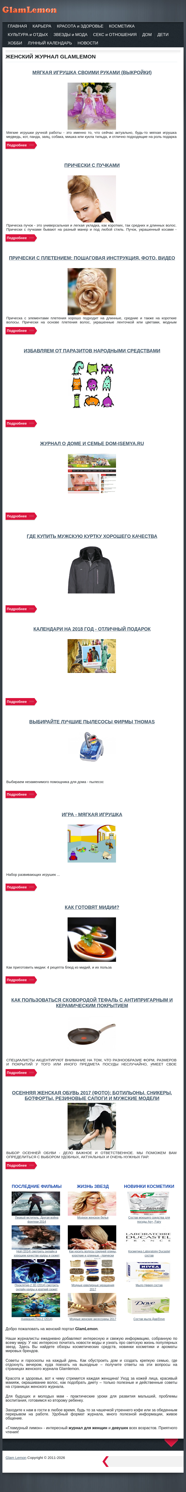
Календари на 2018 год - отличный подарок (92, 629)
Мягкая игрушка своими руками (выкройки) (92, 72)
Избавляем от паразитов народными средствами (92, 350)
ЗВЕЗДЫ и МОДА (70, 34)
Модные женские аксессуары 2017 (93, 1319)
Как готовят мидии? (92, 907)
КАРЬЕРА (41, 26)
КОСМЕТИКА (122, 26)
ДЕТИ (163, 34)
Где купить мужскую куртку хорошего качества (92, 536)
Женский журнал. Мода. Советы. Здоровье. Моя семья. (39, 10)
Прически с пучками (92, 165)
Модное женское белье (92, 1217)
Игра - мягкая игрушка (92, 814)
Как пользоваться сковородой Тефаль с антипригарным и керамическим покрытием (92, 1002)
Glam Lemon (16, 1458)
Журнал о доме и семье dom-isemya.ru (92, 443)
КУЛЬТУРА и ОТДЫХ (28, 34)
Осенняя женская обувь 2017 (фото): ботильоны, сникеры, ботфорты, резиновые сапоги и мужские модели (92, 1095)
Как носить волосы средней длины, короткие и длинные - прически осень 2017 (92, 1255)
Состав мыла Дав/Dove (149, 1319)
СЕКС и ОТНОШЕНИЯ (115, 34)
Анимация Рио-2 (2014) (37, 1319)
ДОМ (147, 34)
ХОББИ (15, 43)
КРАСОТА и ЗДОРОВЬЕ (80, 26)
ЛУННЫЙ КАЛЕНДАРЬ (50, 43)
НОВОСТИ (88, 43)
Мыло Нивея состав (149, 1285)
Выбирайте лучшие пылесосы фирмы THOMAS (92, 721)
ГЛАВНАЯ (17, 26)
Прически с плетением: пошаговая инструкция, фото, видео (92, 258)
